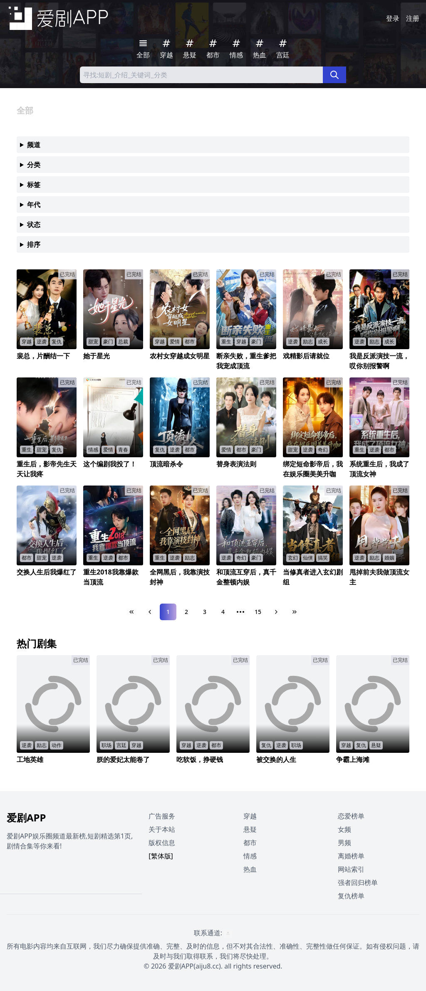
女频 (344, 829)
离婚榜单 (351, 855)
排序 (33, 244)
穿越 (250, 816)
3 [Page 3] (204, 612)
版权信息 (162, 842)
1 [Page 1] (168, 612)
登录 (392, 18)
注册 (412, 18)
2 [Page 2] (186, 612)
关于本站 (162, 829)
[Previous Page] (149, 612)
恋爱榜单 (351, 816)
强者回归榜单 (358, 882)
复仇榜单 (351, 895)
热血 (250, 869)
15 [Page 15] (258, 612)
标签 (33, 184)
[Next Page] (276, 612)
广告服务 (162, 816)
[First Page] (131, 612)
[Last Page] (294, 612)
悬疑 (250, 829)
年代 (33, 204)
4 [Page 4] (223, 612)
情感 (250, 855)
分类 (33, 164)
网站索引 (351, 869)
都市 (250, 842)
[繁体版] (161, 855)
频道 (33, 144)
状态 (33, 224)
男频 (344, 842)
